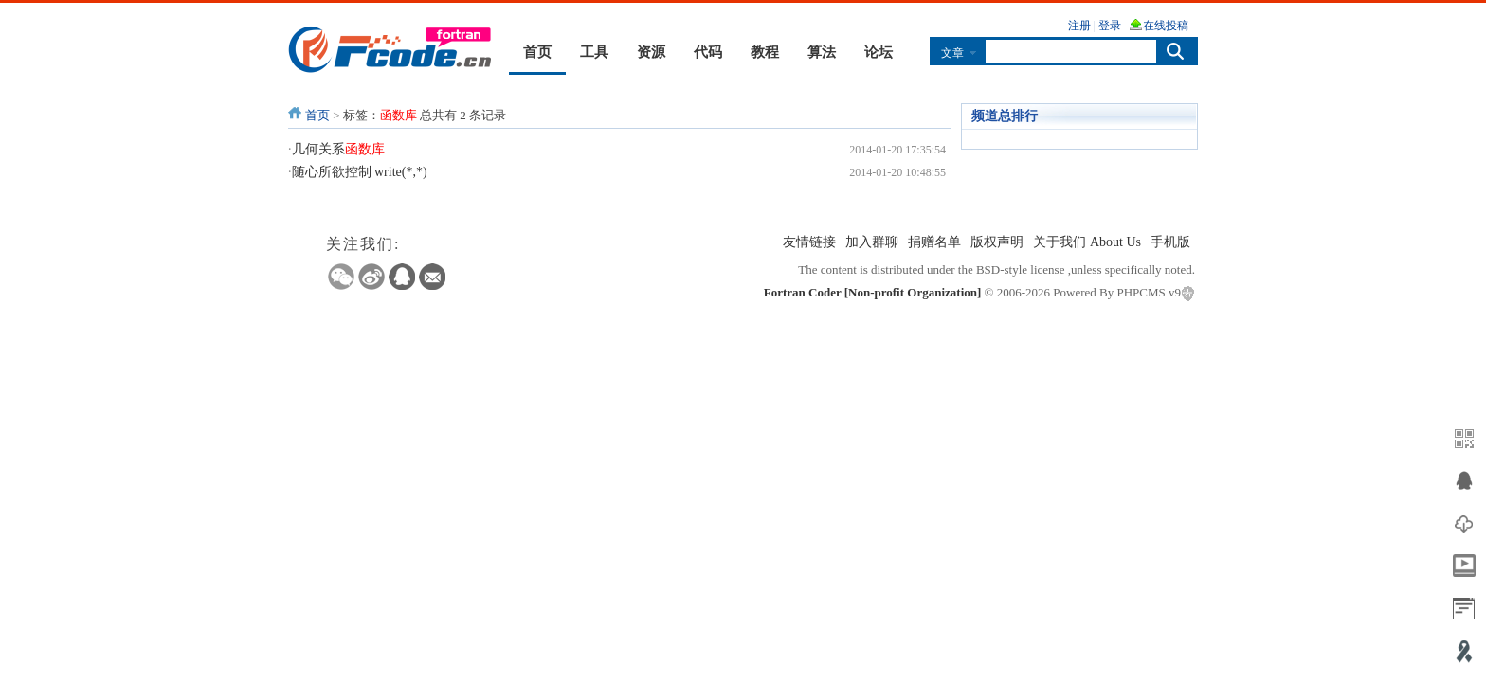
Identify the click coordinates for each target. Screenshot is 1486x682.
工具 (594, 52)
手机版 (1170, 242)
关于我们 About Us (1087, 242)
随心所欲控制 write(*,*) (359, 172)
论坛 (878, 52)
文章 (952, 52)
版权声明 (997, 242)
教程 (765, 52)
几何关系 (338, 149)
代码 (708, 52)
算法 (821, 52)
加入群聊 (871, 242)
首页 (537, 52)
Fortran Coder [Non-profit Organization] (873, 292)
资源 (651, 52)
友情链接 (809, 242)
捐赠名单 (934, 242)
